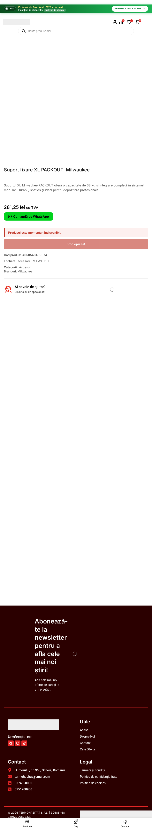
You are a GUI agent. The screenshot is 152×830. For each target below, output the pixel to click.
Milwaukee (25, 271)
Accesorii (25, 267)
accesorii (24, 261)
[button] (115, 22)
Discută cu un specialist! (30, 292)
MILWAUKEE (41, 261)
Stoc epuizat (76, 244)
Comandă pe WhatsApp (28, 216)
